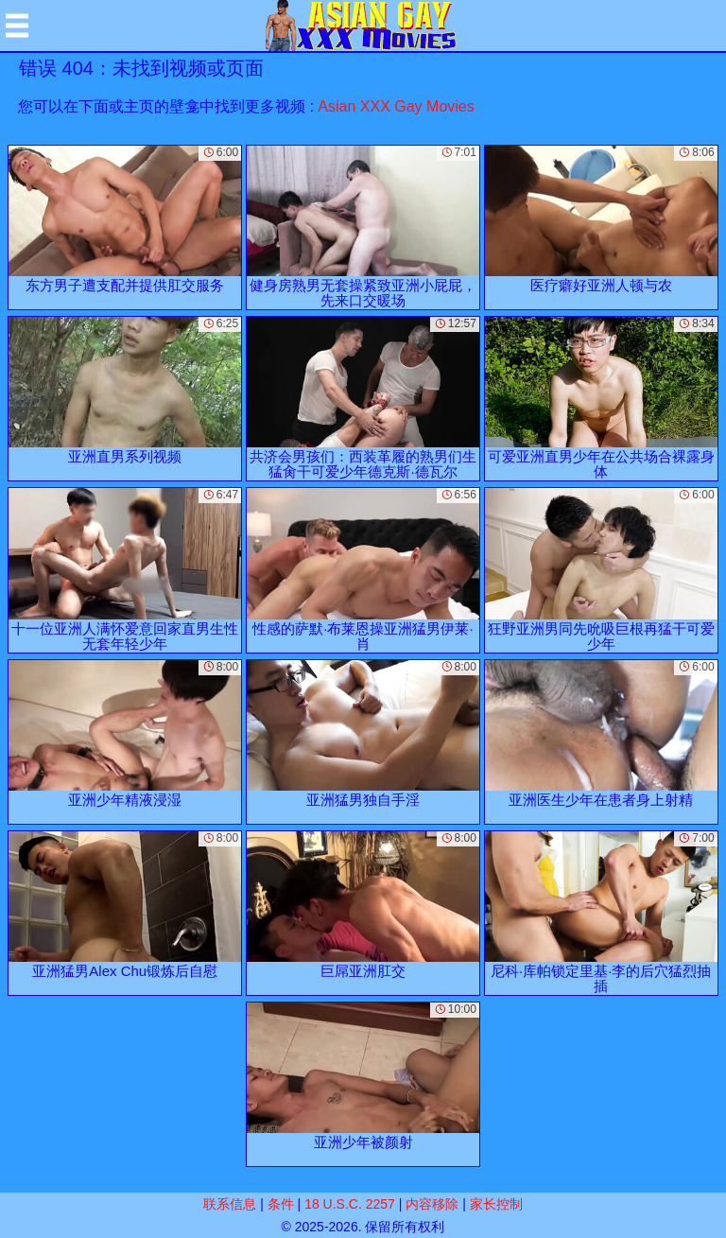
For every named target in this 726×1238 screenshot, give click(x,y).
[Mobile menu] (17, 25)
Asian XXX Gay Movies (396, 106)
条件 (281, 1204)
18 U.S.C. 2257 (349, 1204)
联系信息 (229, 1204)
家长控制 (496, 1204)
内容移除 (432, 1204)
